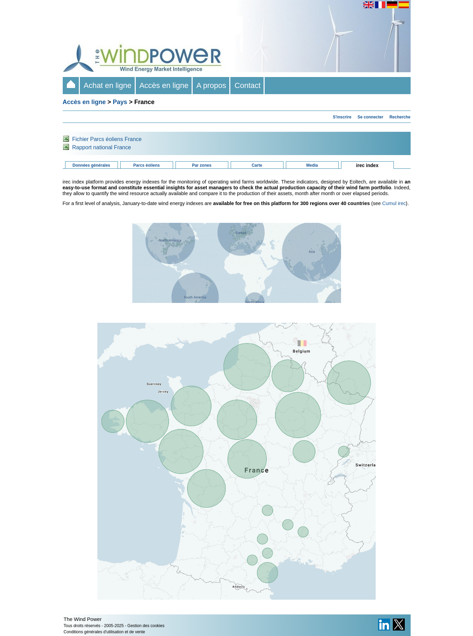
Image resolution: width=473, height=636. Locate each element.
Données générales (91, 165)
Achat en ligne (108, 85)
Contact (247, 85)
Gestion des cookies (146, 625)
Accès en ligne (164, 85)
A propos (211, 85)
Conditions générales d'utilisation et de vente (104, 631)
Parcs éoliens (146, 165)
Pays (120, 102)
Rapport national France (101, 147)
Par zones (201, 165)
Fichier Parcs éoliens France (107, 139)
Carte (257, 165)
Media (312, 165)
